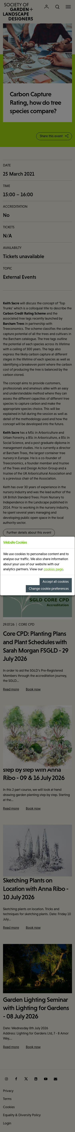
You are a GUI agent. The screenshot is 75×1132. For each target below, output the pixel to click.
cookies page (53, 569)
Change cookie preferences (49, 589)
